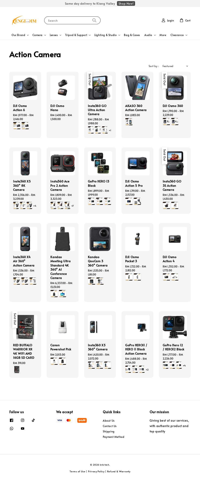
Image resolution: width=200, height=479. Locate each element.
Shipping (109, 431)
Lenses (54, 35)
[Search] (94, 20)
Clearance (177, 35)
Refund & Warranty (118, 471)
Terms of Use (77, 471)
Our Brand (18, 35)
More (163, 35)
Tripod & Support (76, 35)
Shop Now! (126, 3)
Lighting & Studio (105, 35)
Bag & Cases (132, 35)
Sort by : (154, 66)
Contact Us (110, 426)
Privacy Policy (96, 471)
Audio (148, 35)
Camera (37, 35)
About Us (109, 420)
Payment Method (113, 437)
